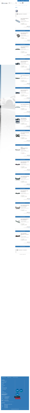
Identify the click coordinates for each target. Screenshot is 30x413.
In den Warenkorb (22, 44)
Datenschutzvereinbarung (4, 393)
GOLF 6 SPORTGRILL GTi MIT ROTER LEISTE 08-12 (25, 162)
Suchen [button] (19, 0)
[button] (16, 14)
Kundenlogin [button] (22, 0)
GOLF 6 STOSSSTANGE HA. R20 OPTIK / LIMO (24, 91)
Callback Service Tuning (4, 387)
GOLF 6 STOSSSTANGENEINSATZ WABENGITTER (24, 148)
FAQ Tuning (3, 383)
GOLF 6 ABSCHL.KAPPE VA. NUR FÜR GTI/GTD (24, 33)
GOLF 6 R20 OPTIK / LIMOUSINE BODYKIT (24, 119)
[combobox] (20, 14)
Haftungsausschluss (4, 392)
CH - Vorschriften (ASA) (4, 381)
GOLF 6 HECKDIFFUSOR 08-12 (25, 104)
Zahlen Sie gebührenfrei (4, 388)
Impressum (3, 391)
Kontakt (2, 386)
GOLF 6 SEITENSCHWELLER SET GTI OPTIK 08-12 (24, 219)
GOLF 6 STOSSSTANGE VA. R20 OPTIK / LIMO (24, 62)
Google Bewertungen (4, 382)
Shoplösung (12, 409)
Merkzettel (27, 0)
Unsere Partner (3, 385)
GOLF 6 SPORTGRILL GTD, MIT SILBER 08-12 (24, 191)
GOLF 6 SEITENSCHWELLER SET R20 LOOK (24, 19)
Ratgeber (3, 384)
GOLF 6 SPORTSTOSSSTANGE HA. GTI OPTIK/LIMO (25, 177)
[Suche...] (9, 3)
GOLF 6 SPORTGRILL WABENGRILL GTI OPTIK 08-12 (25, 234)
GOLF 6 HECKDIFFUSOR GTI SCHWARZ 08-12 (25, 47)
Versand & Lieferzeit (4, 389)
